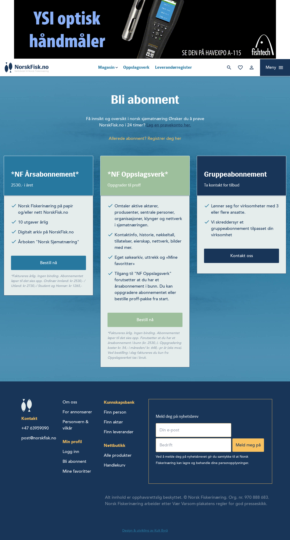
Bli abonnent (74, 461)
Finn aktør (113, 422)
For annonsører (77, 412)
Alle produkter (118, 455)
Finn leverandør (119, 431)
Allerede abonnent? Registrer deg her (145, 138)
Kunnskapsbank (119, 402)
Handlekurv (114, 465)
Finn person (115, 412)
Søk (229, 67)
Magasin (106, 67)
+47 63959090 (35, 428)
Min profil (72, 441)
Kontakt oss (241, 255)
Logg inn (251, 67)
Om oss (70, 402)
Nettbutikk (114, 445)
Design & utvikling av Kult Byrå (145, 530)
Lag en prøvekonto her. (168, 125)
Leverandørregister (173, 67)
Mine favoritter (240, 67)
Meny (271, 67)
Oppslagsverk (136, 67)
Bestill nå (48, 262)
